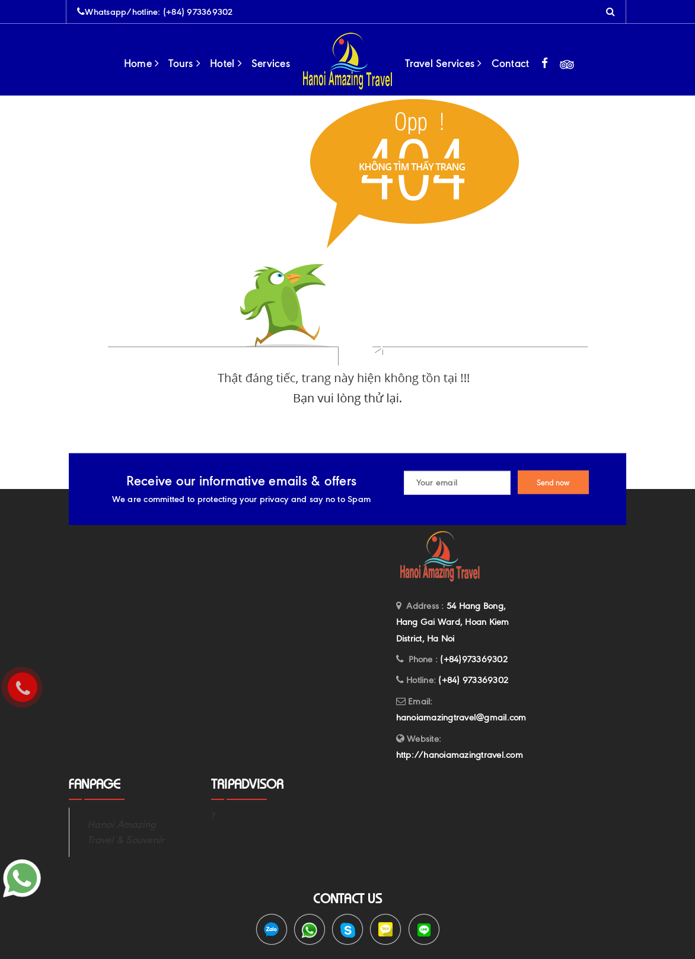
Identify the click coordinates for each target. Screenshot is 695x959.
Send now (553, 482)
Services (270, 63)
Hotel (226, 63)
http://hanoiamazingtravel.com (459, 755)
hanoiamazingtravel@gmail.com (461, 717)
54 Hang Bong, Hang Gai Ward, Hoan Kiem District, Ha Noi (452, 622)
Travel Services (443, 63)
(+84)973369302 (474, 659)
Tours (184, 63)
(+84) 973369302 (198, 12)
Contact (511, 63)
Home (142, 63)
